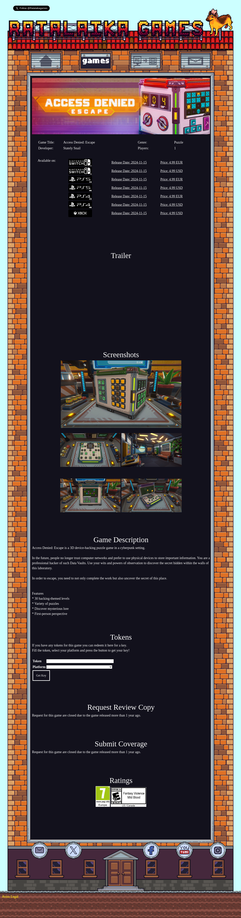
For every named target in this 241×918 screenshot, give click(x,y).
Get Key (41, 675)
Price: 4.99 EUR (171, 162)
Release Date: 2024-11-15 (129, 162)
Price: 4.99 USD (171, 171)
